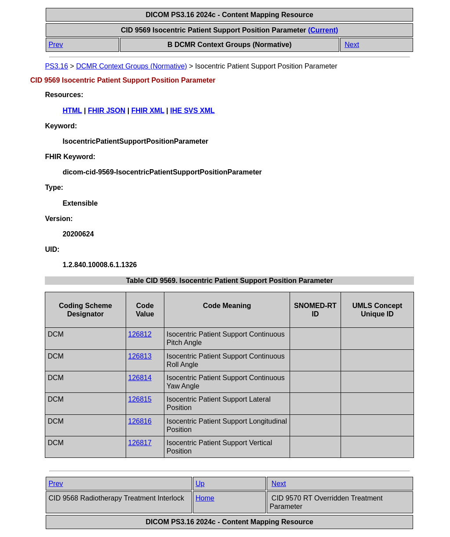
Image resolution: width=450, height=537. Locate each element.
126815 (140, 399)
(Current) (323, 30)
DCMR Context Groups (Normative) (131, 66)
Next (352, 44)
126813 (140, 356)
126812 (140, 334)
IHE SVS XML (192, 110)
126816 (140, 421)
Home (205, 498)
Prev (55, 44)
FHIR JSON (106, 110)
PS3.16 (56, 66)
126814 (140, 377)
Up (200, 483)
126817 (140, 442)
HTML (72, 110)
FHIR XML (147, 110)
